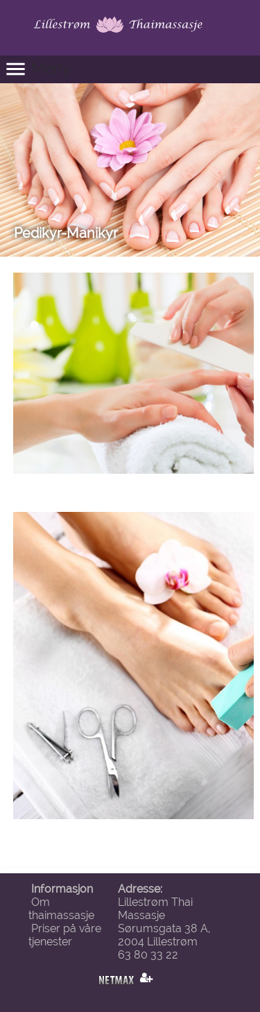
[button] (130, 69)
